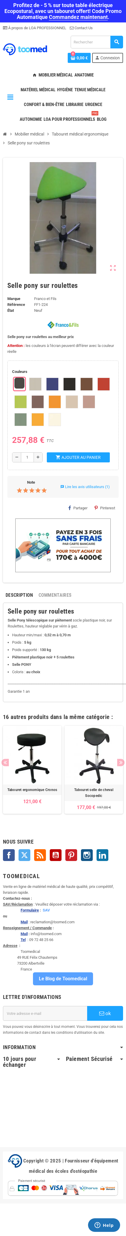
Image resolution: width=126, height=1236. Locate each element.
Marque (13, 298)
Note (31, 482)
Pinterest (104, 508)
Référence (16, 304)
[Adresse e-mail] (45, 1013)
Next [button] (121, 762)
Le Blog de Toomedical (63, 978)
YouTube (56, 855)
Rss (40, 855)
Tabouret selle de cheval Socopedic (93, 793)
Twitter (24, 855)
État (10, 310)
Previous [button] (5, 762)
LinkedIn (102, 855)
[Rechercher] (97, 42)
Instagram (87, 855)
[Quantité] (27, 457)
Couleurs (19, 371)
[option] (32, 770)
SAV (46, 910)
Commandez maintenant (78, 17)
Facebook (9, 855)
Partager (77, 508)
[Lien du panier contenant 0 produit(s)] (79, 58)
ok (105, 1013)
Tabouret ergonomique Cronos (32, 790)
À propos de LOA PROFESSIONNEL (36, 28)
